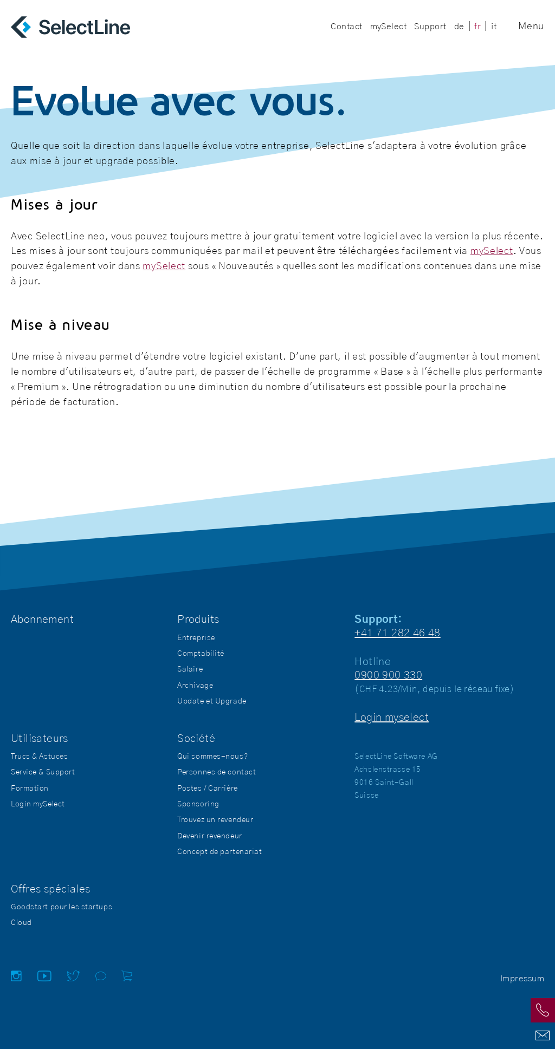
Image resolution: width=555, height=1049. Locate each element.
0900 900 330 (388, 675)
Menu (531, 26)
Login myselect (391, 717)
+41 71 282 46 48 (397, 633)
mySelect (491, 251)
